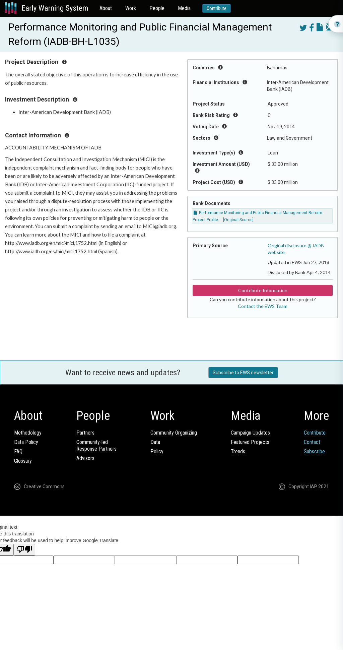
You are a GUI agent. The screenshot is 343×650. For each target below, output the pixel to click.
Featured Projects (250, 442)
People (156, 8)
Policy (156, 451)
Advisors (85, 458)
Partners (85, 433)
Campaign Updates (250, 433)
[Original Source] (238, 219)
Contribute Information (262, 290)
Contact (312, 442)
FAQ (18, 451)
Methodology (28, 433)
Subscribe (314, 451)
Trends (238, 451)
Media (184, 8)
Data (155, 442)
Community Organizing (173, 433)
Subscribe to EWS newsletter (243, 372)
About (105, 8)
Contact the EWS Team (262, 306)
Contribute (216, 8)
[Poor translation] (24, 550)
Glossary (23, 461)
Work (130, 8)
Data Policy (26, 442)
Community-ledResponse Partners (96, 445)
